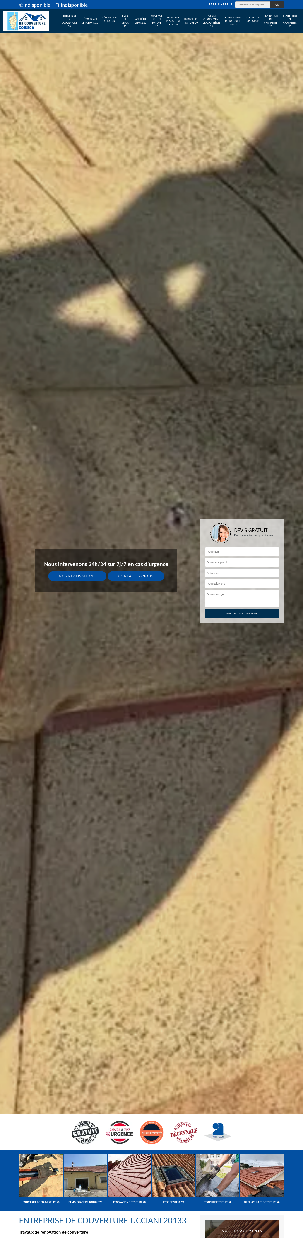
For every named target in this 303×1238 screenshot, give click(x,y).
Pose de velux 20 (124, 21)
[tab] (151, 619)
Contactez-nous (136, 576)
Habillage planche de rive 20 (173, 21)
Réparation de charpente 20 (271, 21)
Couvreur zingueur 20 (252, 21)
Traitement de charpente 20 (290, 21)
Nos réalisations (77, 576)
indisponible (34, 5)
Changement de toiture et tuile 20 (233, 21)
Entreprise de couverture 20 (69, 21)
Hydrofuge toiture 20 (191, 20)
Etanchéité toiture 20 (140, 20)
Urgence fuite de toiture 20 (156, 21)
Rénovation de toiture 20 (109, 21)
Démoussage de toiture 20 (90, 20)
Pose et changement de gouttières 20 (211, 21)
